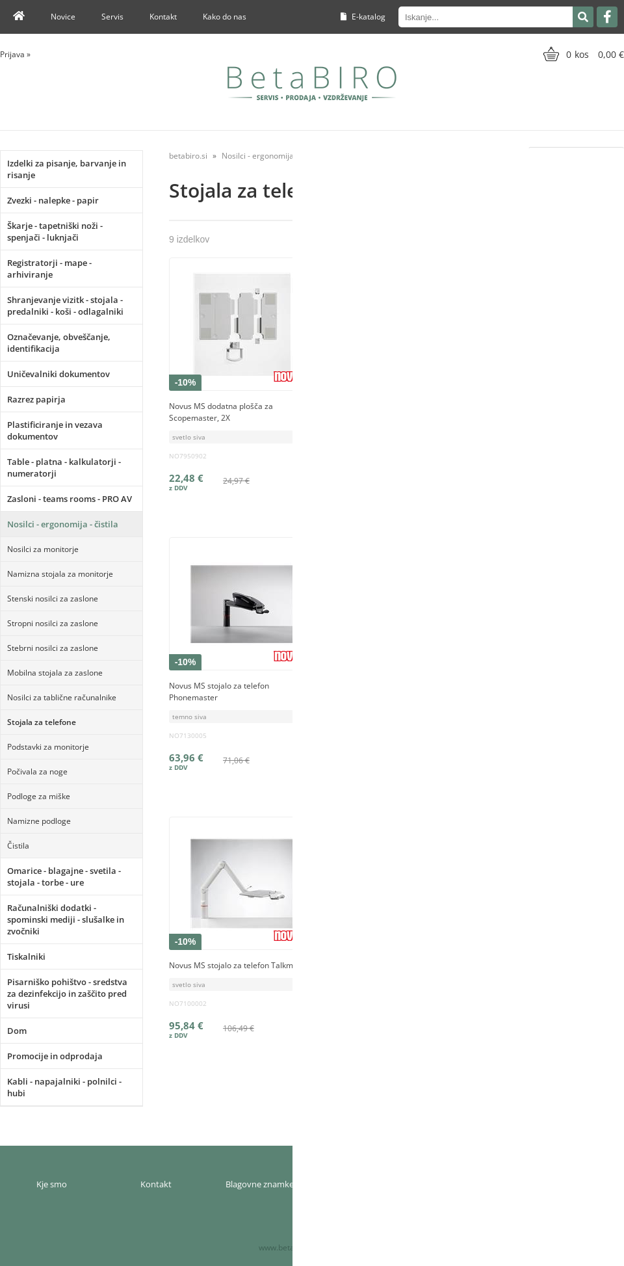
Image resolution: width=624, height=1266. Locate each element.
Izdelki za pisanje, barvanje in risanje (66, 169)
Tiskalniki (26, 956)
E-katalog (363, 16)
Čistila (18, 845)
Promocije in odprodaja (55, 1056)
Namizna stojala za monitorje (60, 573)
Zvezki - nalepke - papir (53, 200)
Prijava (15, 54)
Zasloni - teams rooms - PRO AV (69, 499)
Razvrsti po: (501, 156)
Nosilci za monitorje (43, 549)
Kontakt (163, 16)
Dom (17, 1030)
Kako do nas (224, 16)
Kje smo (51, 1184)
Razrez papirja (36, 399)
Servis (112, 16)
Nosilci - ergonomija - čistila (62, 524)
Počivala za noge (37, 771)
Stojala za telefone (41, 722)
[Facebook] (607, 17)
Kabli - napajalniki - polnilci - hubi (64, 1087)
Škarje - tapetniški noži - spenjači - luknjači (55, 231)
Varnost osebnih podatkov (571, 1184)
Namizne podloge (39, 820)
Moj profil (364, 1184)
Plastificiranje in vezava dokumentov (55, 430)
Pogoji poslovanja (468, 1184)
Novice (63, 16)
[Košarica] (582, 54)
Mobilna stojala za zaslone (55, 672)
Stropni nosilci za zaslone (52, 623)
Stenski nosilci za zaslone (52, 598)
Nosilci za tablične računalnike (61, 697)
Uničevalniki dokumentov (58, 374)
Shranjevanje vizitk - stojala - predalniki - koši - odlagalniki (65, 305)
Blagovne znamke (260, 1184)
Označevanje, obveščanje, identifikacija (58, 342)
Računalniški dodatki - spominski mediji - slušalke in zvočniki (65, 919)
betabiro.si (188, 155)
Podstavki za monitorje (48, 746)
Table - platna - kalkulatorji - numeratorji (64, 467)
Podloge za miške (38, 796)
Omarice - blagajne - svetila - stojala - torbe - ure (64, 876)
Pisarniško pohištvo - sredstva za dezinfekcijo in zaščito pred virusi (67, 993)
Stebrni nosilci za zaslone (52, 647)
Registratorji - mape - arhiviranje (49, 268)
